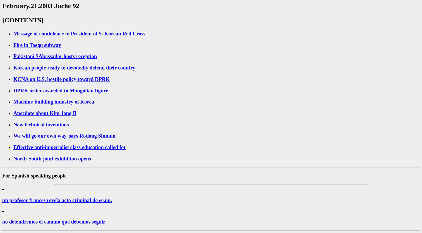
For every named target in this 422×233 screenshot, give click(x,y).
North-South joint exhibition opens (52, 159)
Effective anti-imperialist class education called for (69, 147)
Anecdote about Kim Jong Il (44, 113)
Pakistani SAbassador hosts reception (55, 56)
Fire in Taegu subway (37, 45)
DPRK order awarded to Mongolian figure (60, 90)
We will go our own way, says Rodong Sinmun (64, 136)
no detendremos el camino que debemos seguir (54, 222)
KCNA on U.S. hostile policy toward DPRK (61, 79)
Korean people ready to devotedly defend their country (74, 68)
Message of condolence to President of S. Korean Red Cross (79, 34)
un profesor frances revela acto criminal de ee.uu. (57, 200)
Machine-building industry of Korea (53, 102)
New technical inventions (41, 125)
